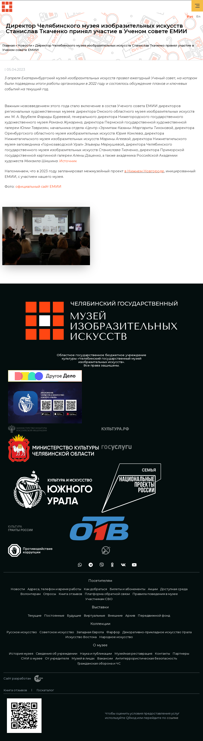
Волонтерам (30, 594)
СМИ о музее (31, 658)
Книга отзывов (70, 594)
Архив (130, 615)
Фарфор (113, 632)
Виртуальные (94, 615)
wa (79, 565)
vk (122, 565)
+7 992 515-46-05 (68, 565)
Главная (8, 45)
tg (89, 565)
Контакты (162, 653)
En (198, 16)
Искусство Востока (81, 637)
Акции (153, 589)
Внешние (115, 615)
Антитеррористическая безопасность (146, 658)
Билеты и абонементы (127, 589)
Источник (68, 161)
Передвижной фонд (154, 615)
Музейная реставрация (133, 653)
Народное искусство (116, 637)
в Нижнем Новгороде (144, 171)
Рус (190, 16)
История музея (21, 653)
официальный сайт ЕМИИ (38, 187)
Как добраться (95, 589)
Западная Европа (90, 632)
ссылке (172, 718)
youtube (133, 565)
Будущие (74, 615)
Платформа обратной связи (107, 594)
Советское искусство (56, 632)
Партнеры (181, 653)
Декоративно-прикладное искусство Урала (157, 632)
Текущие (35, 615)
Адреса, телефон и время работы (54, 589)
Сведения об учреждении (56, 653)
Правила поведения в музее (155, 594)
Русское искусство (21, 632)
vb (100, 565)
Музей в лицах (83, 658)
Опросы (49, 594)
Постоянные (54, 615)
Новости (25, 45)
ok (111, 565)
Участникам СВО (99, 599)
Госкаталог (45, 690)
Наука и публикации (96, 653)
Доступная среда (174, 589)
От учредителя (57, 658)
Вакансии (105, 658)
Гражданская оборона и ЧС (99, 663)
